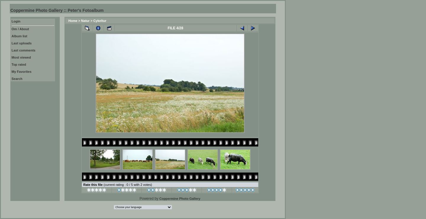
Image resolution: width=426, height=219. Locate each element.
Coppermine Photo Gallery (179, 198)
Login (16, 21)
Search (17, 78)
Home (73, 20)
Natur (85, 20)
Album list (19, 36)
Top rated (19, 64)
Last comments (24, 50)
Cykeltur (99, 20)
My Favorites (21, 71)
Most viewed (21, 57)
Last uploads (22, 43)
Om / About (20, 29)
